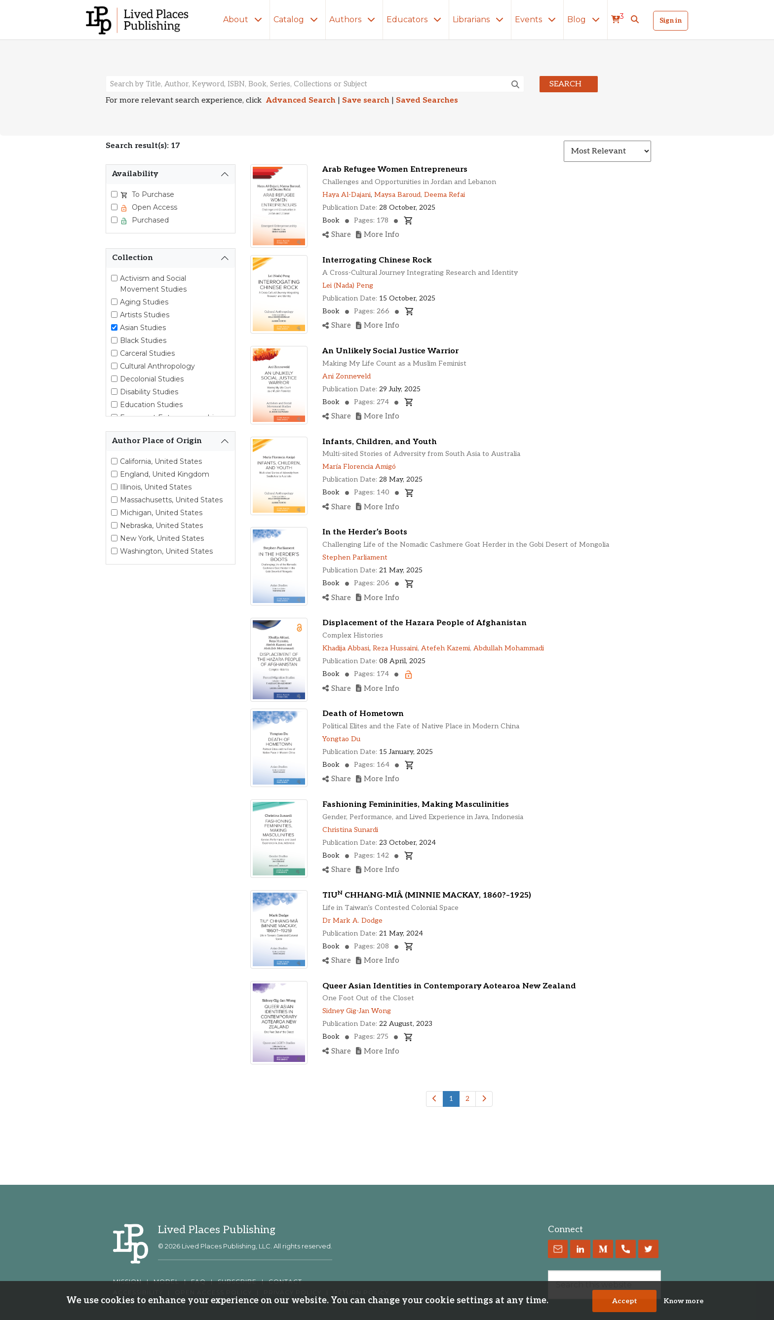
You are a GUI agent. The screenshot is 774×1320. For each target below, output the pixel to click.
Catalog (297, 19)
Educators (416, 19)
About (244, 19)
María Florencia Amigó (359, 466)
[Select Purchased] (114, 220)
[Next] (484, 1099)
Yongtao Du (341, 739)
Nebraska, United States (161, 525)
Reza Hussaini (395, 648)
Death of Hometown (363, 713)
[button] (634, 19)
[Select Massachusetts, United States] (114, 499)
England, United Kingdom (164, 474)
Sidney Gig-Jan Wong (356, 1011)
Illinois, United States (156, 487)
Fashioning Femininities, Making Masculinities (415, 804)
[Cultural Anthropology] (114, 366)
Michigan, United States (161, 512)
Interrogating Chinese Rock (377, 260)
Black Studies (143, 340)
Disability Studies (149, 391)
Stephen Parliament (354, 557)
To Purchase (152, 194)
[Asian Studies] (114, 327)
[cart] (617, 19)
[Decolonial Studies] (114, 379)
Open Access (153, 207)
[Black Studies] (114, 340)
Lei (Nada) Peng (347, 285)
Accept (624, 1302)
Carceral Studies (147, 353)
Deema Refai (444, 194)
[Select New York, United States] (114, 538)
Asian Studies (143, 327)
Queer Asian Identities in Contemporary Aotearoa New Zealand (449, 986)
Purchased (149, 220)
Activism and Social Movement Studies (153, 284)
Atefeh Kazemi (445, 648)
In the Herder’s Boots (364, 532)
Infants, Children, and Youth (379, 442)
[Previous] (434, 1099)
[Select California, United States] (114, 461)
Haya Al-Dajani (346, 194)
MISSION (127, 1281)
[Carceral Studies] (114, 353)
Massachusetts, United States (171, 499)
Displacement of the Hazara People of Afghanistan (424, 623)
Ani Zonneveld (346, 376)
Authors (354, 19)
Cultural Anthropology (157, 366)
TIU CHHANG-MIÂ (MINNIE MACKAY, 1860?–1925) (426, 895)
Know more (683, 1302)
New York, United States (162, 538)
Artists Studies (144, 314)
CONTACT (285, 1281)
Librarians (480, 19)
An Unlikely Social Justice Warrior (390, 351)
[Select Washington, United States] (114, 551)
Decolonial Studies (152, 379)
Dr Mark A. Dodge (352, 920)
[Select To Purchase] (114, 194)
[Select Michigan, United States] (114, 512)
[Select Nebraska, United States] (114, 525)
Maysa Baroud (397, 194)
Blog (585, 19)
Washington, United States (166, 551)
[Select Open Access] (114, 207)
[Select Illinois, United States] (114, 487)
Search (565, 84)
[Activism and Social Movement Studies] (114, 278)
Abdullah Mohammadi (508, 648)
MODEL (166, 1281)
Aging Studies (144, 302)
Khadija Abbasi (345, 648)
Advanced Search (301, 100)
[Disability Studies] (114, 391)
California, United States (161, 461)
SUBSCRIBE (237, 1281)
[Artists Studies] (114, 314)
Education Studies (151, 404)
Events (537, 19)
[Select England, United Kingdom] (114, 474)
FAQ (198, 1281)
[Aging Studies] (114, 302)
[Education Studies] (114, 404)
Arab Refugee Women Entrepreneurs (394, 169)
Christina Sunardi (350, 830)
